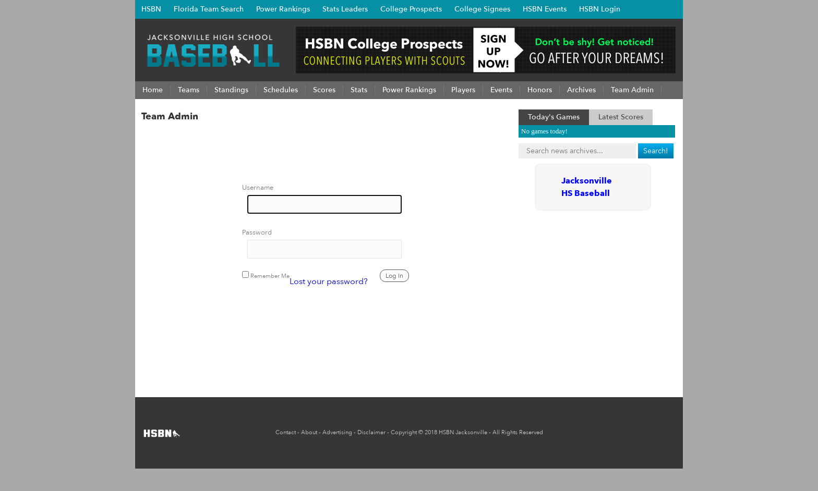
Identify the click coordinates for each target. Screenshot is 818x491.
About (309, 432)
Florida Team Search (209, 9)
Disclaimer (371, 432)
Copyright (404, 432)
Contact (285, 432)
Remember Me (266, 276)
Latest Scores (620, 117)
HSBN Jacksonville (463, 432)
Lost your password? (329, 281)
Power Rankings (283, 9)
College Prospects (411, 9)
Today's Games (554, 117)
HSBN (151, 9)
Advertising (337, 432)
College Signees (482, 9)
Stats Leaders (345, 9)
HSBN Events (545, 9)
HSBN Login (599, 9)
